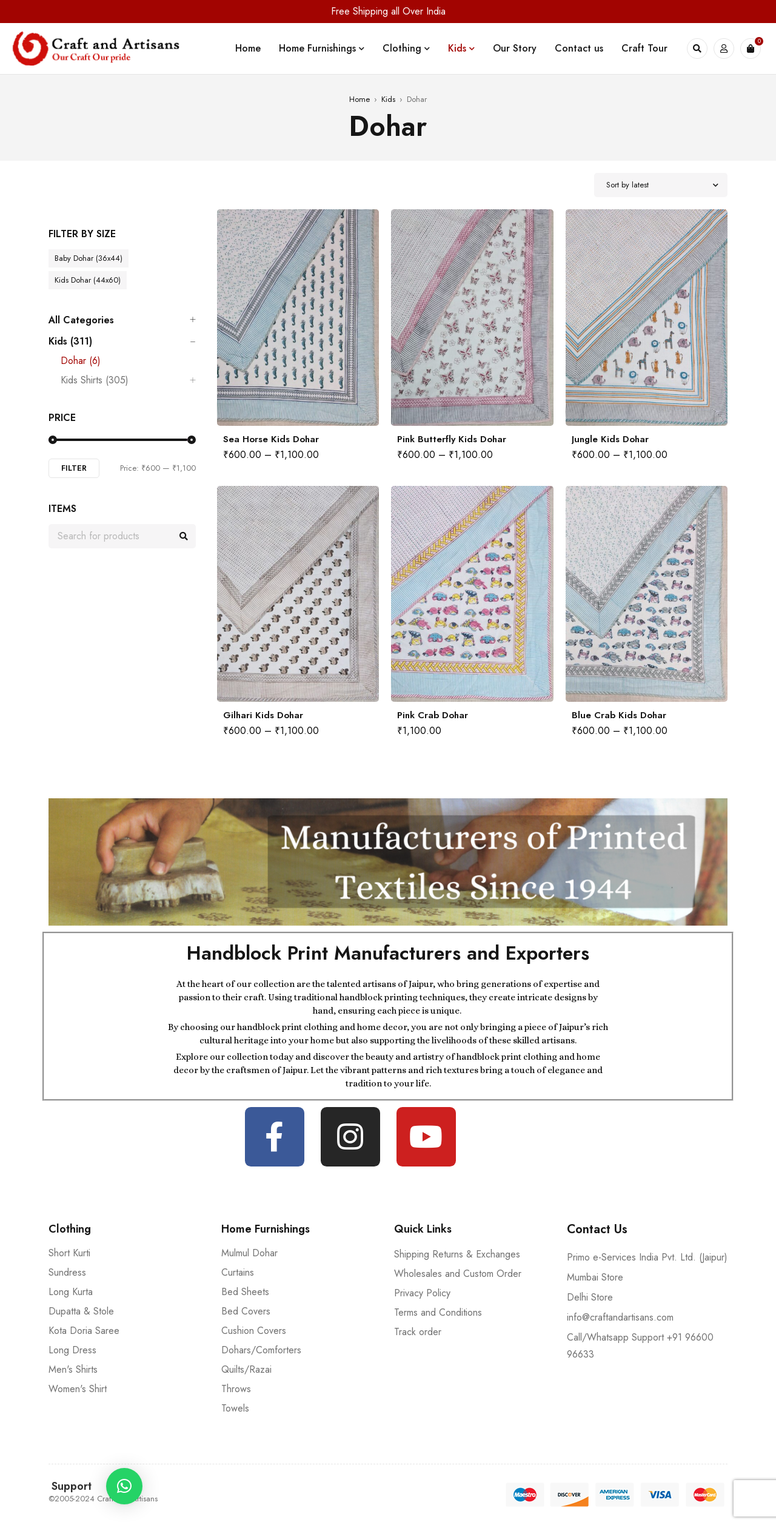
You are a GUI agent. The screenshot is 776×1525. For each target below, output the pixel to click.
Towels (235, 1408)
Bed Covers (245, 1311)
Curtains (237, 1272)
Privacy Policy (422, 1293)
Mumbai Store (595, 1277)
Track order (417, 1332)
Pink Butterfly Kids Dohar (451, 439)
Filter (74, 468)
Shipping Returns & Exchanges (457, 1254)
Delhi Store (590, 1297)
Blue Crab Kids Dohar (619, 715)
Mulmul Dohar (249, 1253)
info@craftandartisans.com (620, 1317)
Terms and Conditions (438, 1312)
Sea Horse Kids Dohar (271, 439)
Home (359, 99)
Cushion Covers (253, 1331)
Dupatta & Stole (81, 1311)
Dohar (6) (81, 361)
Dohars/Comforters (261, 1350)
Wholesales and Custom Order (457, 1274)
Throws (236, 1389)
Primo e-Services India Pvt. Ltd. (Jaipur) (647, 1257)
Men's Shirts (73, 1369)
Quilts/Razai (246, 1369)
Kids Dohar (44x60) (88, 280)
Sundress (67, 1272)
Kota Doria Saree (83, 1331)
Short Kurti (69, 1253)
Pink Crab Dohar (432, 715)
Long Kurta (70, 1292)
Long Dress (72, 1350)
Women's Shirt (77, 1389)
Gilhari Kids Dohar (263, 715)
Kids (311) (70, 341)
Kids (388, 99)
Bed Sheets (245, 1292)
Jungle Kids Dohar (610, 439)
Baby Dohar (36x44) (88, 258)
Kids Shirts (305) (95, 380)
